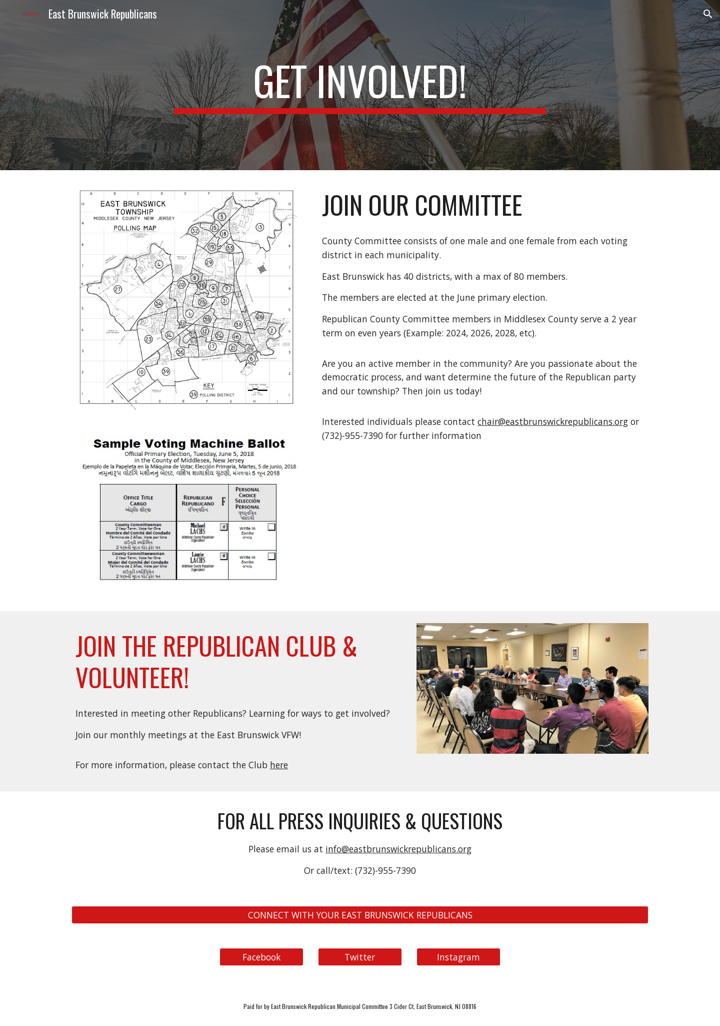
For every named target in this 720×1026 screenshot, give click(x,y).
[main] (360, 85)
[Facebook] (261, 956)
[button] (708, 14)
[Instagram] (458, 956)
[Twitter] (360, 956)
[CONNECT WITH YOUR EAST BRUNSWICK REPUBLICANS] (360, 914)
